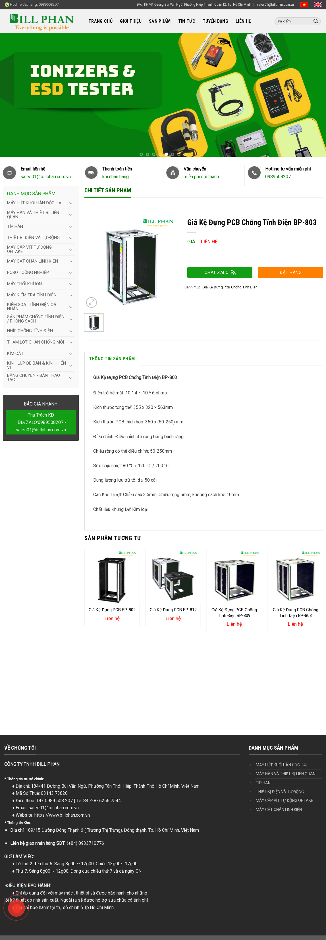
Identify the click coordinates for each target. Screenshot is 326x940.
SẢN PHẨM (160, 21)
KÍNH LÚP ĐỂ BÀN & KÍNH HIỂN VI (36, 365)
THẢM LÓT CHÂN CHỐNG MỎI (35, 342)
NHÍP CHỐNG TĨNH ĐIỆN (30, 330)
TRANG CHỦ (100, 21)
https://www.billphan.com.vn (62, 815)
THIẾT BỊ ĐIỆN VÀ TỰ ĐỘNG (33, 237)
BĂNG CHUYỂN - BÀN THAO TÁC (33, 377)
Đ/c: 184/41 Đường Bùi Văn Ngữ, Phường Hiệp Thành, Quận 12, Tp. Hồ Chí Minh (194, 4)
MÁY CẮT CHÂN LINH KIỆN (32, 261)
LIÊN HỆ (243, 21)
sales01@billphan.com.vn (275, 4)
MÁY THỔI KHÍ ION (24, 283)
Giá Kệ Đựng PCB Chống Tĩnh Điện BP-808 (295, 612)
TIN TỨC (186, 21)
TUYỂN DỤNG (215, 21)
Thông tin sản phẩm (112, 358)
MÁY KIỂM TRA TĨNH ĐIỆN (32, 295)
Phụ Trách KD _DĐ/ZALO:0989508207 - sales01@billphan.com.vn (40, 422)
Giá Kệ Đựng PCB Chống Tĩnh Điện (230, 287)
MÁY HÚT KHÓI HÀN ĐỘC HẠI (35, 202)
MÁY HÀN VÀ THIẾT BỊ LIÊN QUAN (33, 214)
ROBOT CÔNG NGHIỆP (28, 272)
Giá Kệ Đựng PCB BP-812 (173, 609)
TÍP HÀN (15, 226)
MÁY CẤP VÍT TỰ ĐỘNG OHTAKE (29, 249)
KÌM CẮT (15, 353)
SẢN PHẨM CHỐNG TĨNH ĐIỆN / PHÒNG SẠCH (36, 319)
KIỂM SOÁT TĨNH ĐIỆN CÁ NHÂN (31, 306)
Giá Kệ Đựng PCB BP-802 (112, 609)
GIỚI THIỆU (131, 21)
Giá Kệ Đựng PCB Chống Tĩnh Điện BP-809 (234, 612)
